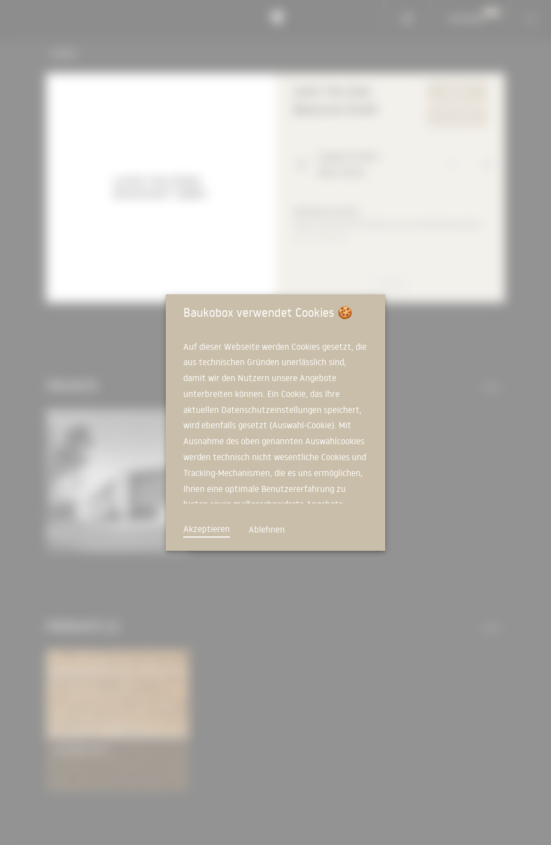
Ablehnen (267, 529)
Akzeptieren (206, 528)
